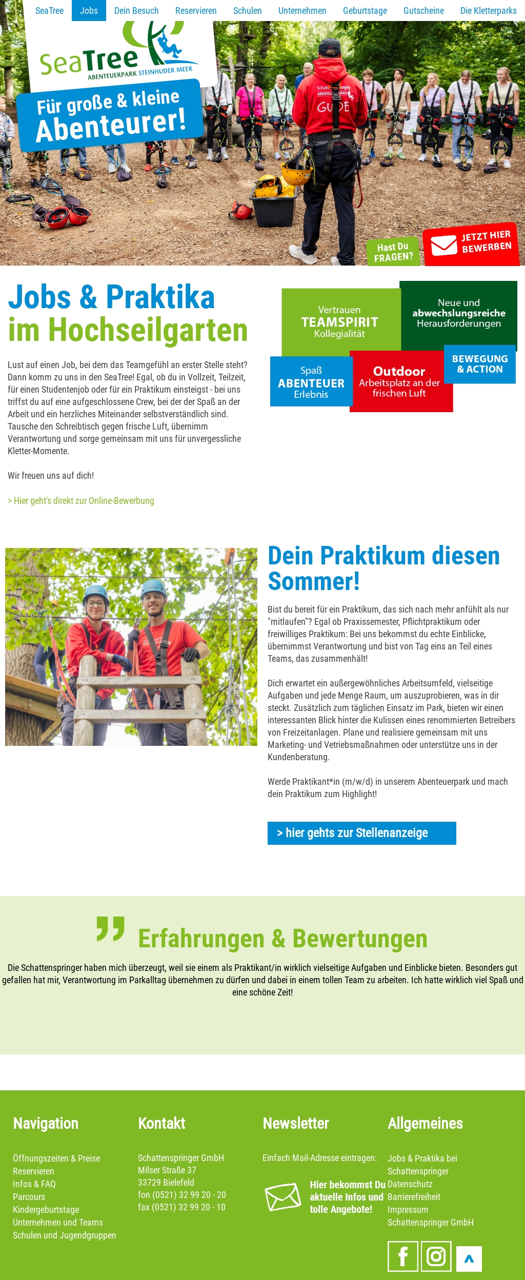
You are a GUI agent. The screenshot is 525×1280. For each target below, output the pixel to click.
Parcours (29, 1196)
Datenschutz (410, 1184)
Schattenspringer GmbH (431, 1222)
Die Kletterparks (488, 10)
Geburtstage (365, 10)
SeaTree (49, 10)
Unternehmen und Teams (58, 1222)
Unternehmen (302, 10)
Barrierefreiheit (414, 1196)
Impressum (408, 1209)
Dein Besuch (136, 10)
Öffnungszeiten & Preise (56, 1158)
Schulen (247, 10)
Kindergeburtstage (46, 1209)
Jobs (89, 10)
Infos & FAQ (34, 1184)
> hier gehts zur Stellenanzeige (352, 833)
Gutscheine (423, 10)
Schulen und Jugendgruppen (64, 1235)
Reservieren (196, 10)
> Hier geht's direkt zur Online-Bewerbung (81, 500)
